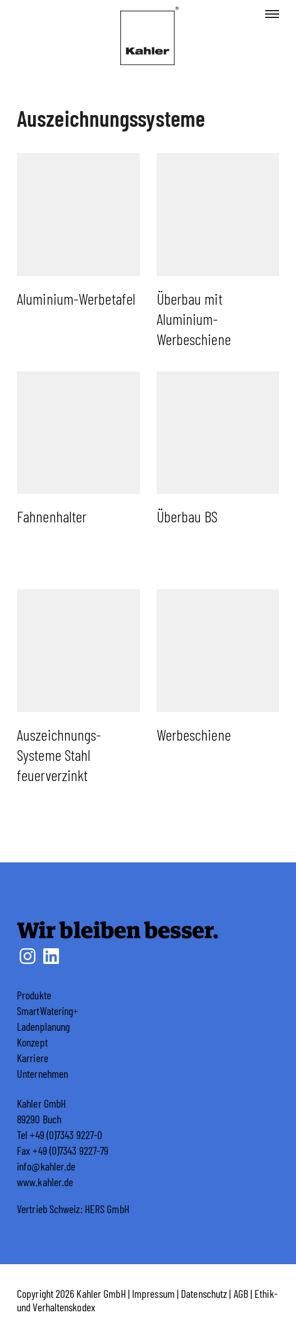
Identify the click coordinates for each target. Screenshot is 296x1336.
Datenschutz (204, 1293)
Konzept (32, 1042)
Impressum (153, 1293)
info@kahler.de (46, 1166)
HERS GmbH (107, 1208)
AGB (241, 1293)
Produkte (34, 995)
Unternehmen (42, 1073)
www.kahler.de (45, 1181)
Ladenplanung (43, 1026)
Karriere (32, 1057)
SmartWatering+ (47, 1010)
